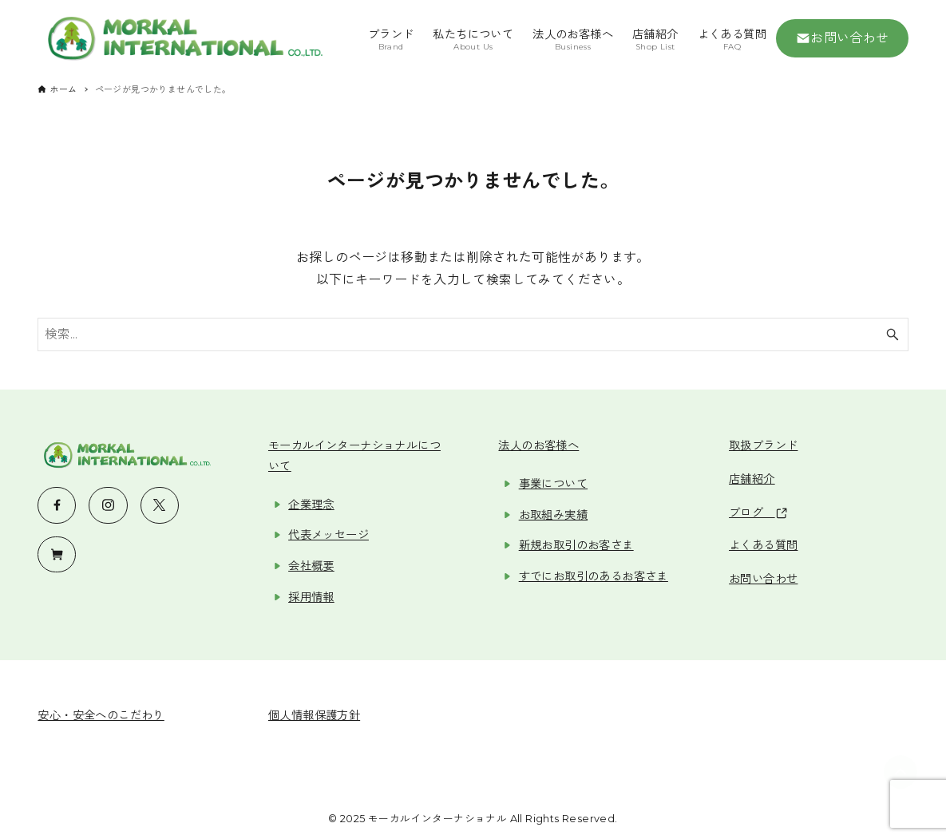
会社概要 (311, 566)
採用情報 (311, 597)
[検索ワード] (473, 334)
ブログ (758, 512)
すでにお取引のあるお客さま (593, 576)
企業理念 (311, 504)
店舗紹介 (752, 479)
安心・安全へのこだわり (101, 715)
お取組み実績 (553, 515)
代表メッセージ (328, 535)
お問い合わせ (843, 38)
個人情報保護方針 (314, 715)
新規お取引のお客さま (576, 545)
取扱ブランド (763, 445)
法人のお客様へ (538, 445)
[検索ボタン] (892, 334)
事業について (553, 484)
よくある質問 (763, 545)
